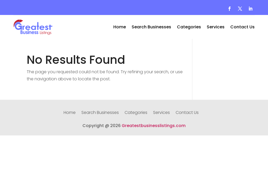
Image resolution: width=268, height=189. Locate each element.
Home (119, 27)
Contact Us (242, 27)
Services (216, 27)
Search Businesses (151, 27)
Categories (189, 27)
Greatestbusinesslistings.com (154, 126)
